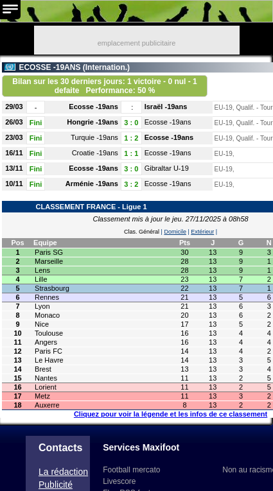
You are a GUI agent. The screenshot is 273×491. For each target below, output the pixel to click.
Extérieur (202, 231)
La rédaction (63, 472)
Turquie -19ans (94, 137)
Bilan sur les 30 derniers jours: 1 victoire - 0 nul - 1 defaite (104, 86)
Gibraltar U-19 (167, 168)
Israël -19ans (166, 106)
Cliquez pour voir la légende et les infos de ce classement (170, 414)
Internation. (106, 67)
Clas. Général (141, 231)
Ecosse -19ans (93, 106)
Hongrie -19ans (92, 122)
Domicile (175, 231)
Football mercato (131, 469)
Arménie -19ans (92, 183)
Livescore (119, 481)
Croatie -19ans (95, 153)
